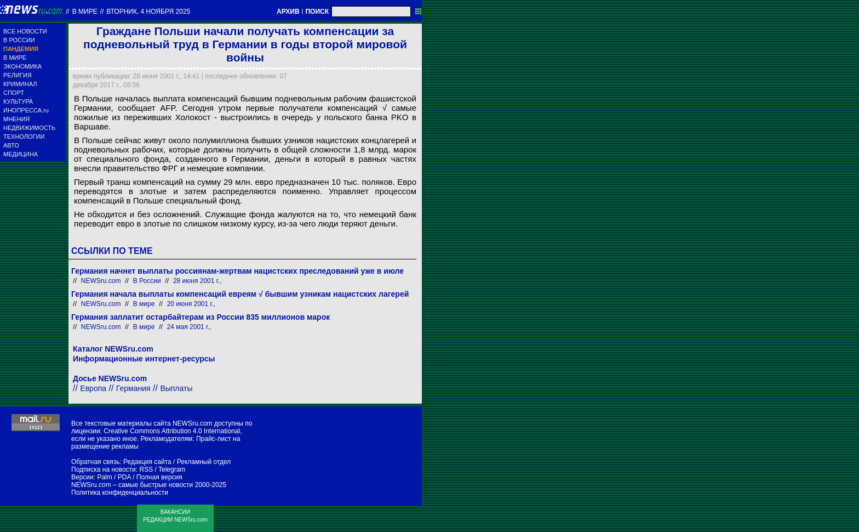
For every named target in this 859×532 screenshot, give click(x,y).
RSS (146, 469)
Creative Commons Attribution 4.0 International (172, 431)
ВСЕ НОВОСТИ (25, 31)
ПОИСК (317, 11)
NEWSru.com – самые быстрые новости (132, 485)
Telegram (171, 469)
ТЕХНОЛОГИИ (23, 136)
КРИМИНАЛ (20, 84)
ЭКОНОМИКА (22, 66)
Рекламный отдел (204, 462)
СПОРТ (13, 92)
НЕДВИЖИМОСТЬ (29, 127)
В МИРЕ (14, 57)
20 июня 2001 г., (191, 304)
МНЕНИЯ (16, 119)
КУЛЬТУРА (18, 101)
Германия (133, 388)
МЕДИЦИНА (20, 154)
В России (147, 281)
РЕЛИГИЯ (17, 75)
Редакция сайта (147, 462)
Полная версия (159, 477)
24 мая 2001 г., (189, 327)
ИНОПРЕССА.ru (26, 110)
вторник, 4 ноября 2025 (148, 11)
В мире (85, 11)
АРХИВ (288, 11)
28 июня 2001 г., (197, 281)
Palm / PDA (113, 477)
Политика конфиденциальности (119, 492)
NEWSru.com (101, 281)
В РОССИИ (19, 40)
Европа (93, 388)
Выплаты (176, 388)
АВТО (11, 145)
